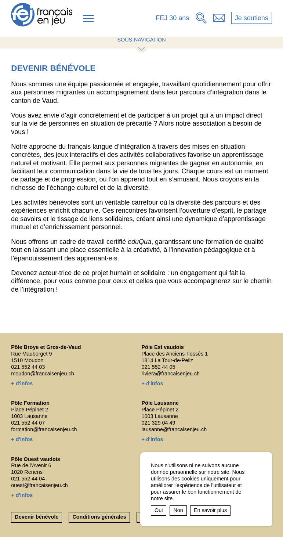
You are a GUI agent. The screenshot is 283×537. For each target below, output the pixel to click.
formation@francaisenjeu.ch (44, 429)
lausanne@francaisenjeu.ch (174, 429)
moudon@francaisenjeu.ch (42, 373)
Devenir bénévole (36, 517)
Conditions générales (99, 517)
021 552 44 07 (28, 423)
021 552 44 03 (28, 367)
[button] (88, 18)
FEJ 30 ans (172, 18)
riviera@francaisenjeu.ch (171, 373)
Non (178, 510)
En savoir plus (210, 510)
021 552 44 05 (158, 367)
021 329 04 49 (158, 423)
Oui (159, 510)
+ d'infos (22, 383)
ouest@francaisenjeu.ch (39, 485)
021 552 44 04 (28, 479)
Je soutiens (251, 18)
